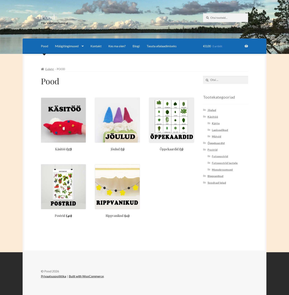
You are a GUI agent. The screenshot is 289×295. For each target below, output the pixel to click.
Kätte (216, 123)
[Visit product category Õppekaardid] (171, 124)
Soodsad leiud (217, 182)
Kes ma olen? (117, 46)
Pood (48, 17)
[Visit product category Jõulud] (117, 124)
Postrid (212, 149)
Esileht (49, 69)
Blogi (136, 46)
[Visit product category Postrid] (63, 190)
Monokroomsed (222, 169)
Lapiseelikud (220, 130)
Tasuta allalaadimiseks (162, 46)
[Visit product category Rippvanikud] (117, 190)
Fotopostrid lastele (225, 163)
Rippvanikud (215, 176)
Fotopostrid (220, 156)
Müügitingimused (67, 46)
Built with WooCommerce (86, 276)
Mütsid (216, 136)
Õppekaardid (216, 143)
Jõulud (212, 110)
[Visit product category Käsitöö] (63, 124)
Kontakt (96, 46)
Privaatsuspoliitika (53, 276)
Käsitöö (213, 116)
